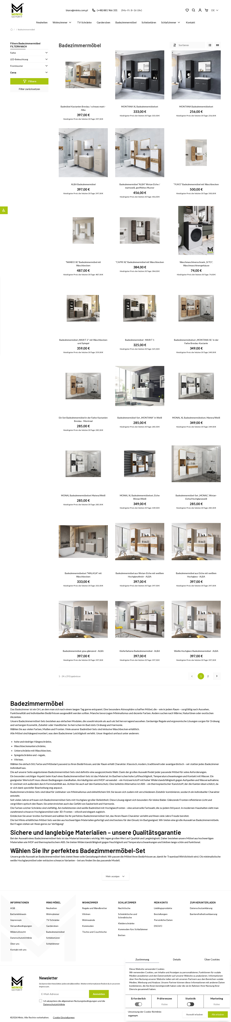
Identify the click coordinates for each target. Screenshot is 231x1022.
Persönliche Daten (163, 920)
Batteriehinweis (18, 914)
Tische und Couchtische (94, 931)
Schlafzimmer (171, 22)
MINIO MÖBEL (53, 902)
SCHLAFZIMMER (127, 902)
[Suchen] (193, 10)
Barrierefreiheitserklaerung (203, 914)
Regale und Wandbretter (94, 908)
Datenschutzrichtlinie (21, 937)
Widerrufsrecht (18, 931)
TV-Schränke (84, 22)
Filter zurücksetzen (29, 88)
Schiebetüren (149, 22)
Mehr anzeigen (115, 876)
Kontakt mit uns (18, 949)
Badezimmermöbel (126, 22)
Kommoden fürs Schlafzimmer (133, 929)
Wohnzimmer (62, 22)
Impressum (15, 920)
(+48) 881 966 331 (107, 10)
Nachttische (124, 908)
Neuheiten (41, 22)
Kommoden (88, 926)
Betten (121, 935)
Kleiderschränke (126, 923)
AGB (12, 908)
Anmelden (99, 993)
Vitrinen (86, 914)
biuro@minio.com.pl (77, 10)
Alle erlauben (218, 1014)
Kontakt (190, 22)
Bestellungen (160, 914)
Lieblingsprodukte (163, 908)
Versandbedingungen (21, 926)
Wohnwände (88, 920)
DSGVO (158, 926)
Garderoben (103, 22)
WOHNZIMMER (90, 902)
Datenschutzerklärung (201, 908)
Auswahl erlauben (194, 1014)
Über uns (14, 943)
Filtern (29, 81)
